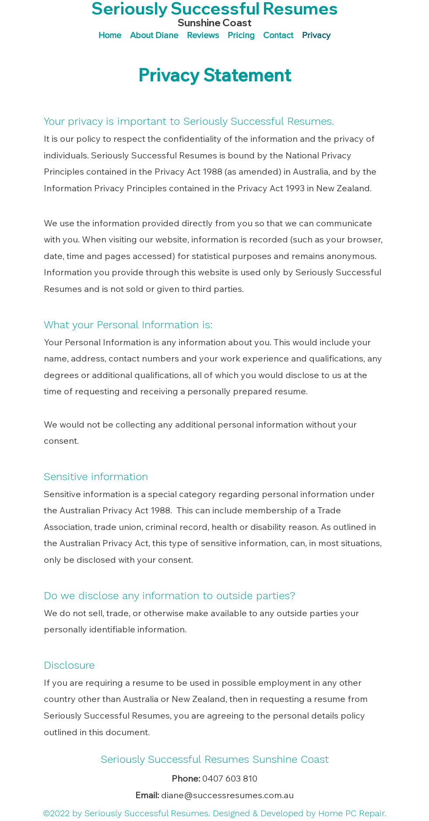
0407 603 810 (229, 778)
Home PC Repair (351, 813)
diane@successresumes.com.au (227, 794)
